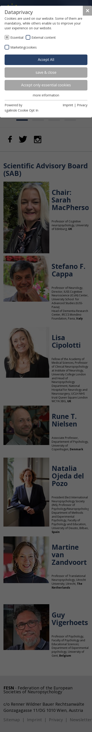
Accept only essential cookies (46, 84)
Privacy (82, 105)
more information (46, 95)
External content (43, 37)
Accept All (46, 59)
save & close (46, 72)
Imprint (68, 105)
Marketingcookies (23, 47)
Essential (16, 37)
